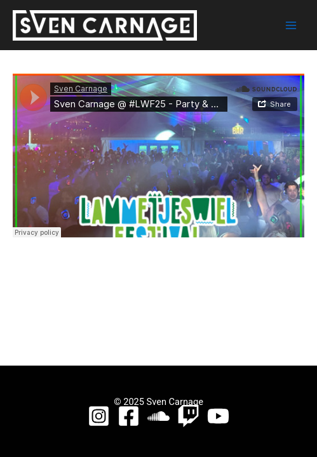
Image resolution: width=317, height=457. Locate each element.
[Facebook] (129, 416)
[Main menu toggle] (291, 25)
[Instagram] (99, 416)
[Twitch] (188, 416)
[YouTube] (218, 416)
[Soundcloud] (158, 416)
